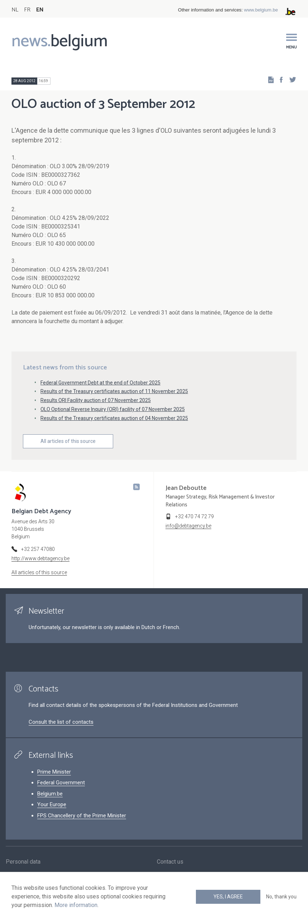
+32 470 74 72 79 (194, 516)
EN (40, 10)
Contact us (170, 862)
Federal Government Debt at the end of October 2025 (100, 383)
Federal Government (61, 782)
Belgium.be (50, 793)
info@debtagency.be (188, 526)
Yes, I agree (228, 896)
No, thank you (281, 896)
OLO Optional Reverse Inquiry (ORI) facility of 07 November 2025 (112, 409)
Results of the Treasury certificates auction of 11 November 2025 (114, 391)
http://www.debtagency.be (40, 558)
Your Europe (51, 804)
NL (14, 10)
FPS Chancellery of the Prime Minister (81, 815)
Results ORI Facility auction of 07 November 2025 (95, 400)
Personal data (23, 862)
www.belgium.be (261, 10)
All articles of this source (68, 441)
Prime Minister (54, 772)
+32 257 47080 (38, 549)
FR (27, 10)
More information (75, 905)
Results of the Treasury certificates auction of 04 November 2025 (114, 418)
